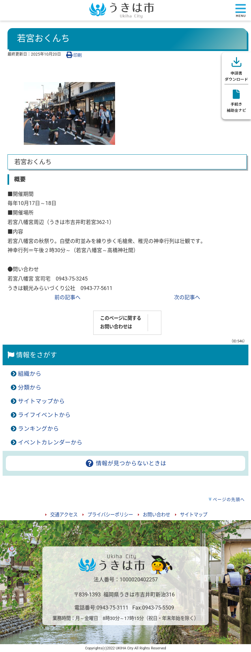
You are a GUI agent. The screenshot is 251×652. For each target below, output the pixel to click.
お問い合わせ (156, 515)
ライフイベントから (44, 415)
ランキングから (38, 428)
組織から (29, 373)
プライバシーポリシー (110, 515)
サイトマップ (193, 515)
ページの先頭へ (229, 499)
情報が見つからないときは (125, 463)
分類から (29, 387)
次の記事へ (187, 297)
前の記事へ (67, 297)
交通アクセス (64, 515)
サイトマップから (41, 401)
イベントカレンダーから (50, 442)
